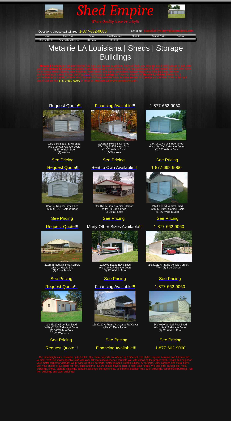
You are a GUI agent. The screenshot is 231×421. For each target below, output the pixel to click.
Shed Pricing (69, 36)
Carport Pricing (159, 36)
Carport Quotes (46, 40)
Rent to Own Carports (69, 40)
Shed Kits (136, 36)
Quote (91, 36)
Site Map (91, 40)
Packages (181, 36)
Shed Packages (114, 36)
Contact (114, 40)
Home (47, 36)
